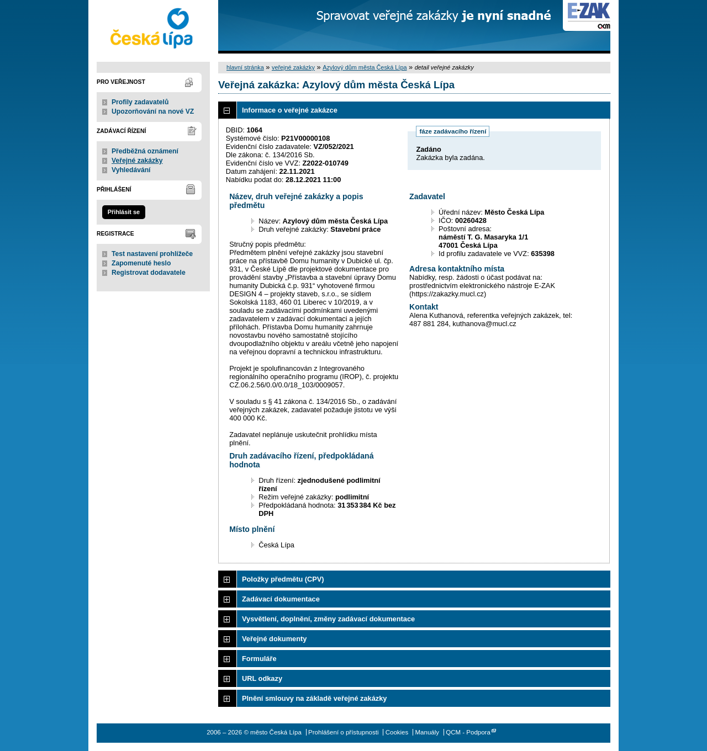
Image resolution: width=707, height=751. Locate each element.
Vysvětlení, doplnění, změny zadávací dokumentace (328, 619)
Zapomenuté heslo (141, 263)
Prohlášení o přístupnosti (343, 732)
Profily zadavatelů (140, 102)
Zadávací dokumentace (281, 599)
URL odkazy (262, 678)
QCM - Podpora (468, 732)
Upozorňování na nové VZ (153, 111)
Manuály (427, 732)
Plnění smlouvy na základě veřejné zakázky (314, 698)
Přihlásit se (124, 212)
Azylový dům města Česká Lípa (365, 67)
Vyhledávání (131, 170)
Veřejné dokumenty (274, 639)
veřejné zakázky (293, 67)
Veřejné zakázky (137, 160)
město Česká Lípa (153, 27)
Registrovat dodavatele (149, 272)
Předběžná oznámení (145, 151)
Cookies (397, 732)
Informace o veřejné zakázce (289, 110)
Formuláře (259, 658)
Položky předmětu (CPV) (283, 579)
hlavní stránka (245, 67)
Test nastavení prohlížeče (152, 254)
